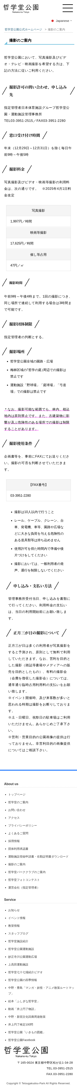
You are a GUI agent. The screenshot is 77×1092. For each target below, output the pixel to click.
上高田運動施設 (18, 964)
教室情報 (14, 925)
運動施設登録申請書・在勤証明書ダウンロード (38, 856)
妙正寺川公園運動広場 (22, 956)
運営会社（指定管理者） (24, 887)
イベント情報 (16, 918)
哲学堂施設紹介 (18, 941)
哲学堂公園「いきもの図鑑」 (27, 1032)
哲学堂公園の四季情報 (22, 980)
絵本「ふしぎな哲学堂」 (24, 1001)
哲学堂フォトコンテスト (24, 879)
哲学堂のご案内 (18, 802)
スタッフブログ (18, 933)
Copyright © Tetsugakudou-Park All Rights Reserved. (38, 1083)
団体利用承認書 (18, 848)
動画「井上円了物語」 (22, 1009)
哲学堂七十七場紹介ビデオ (25, 972)
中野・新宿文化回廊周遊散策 (27, 1016)
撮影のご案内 (16, 864)
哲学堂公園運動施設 (21, 949)
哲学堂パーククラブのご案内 (27, 872)
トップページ (16, 794)
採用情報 (14, 841)
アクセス (14, 817)
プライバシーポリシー (22, 825)
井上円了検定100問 (20, 1024)
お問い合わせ (16, 810)
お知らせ (14, 910)
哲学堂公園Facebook (21, 1040)
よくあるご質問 (18, 833)
